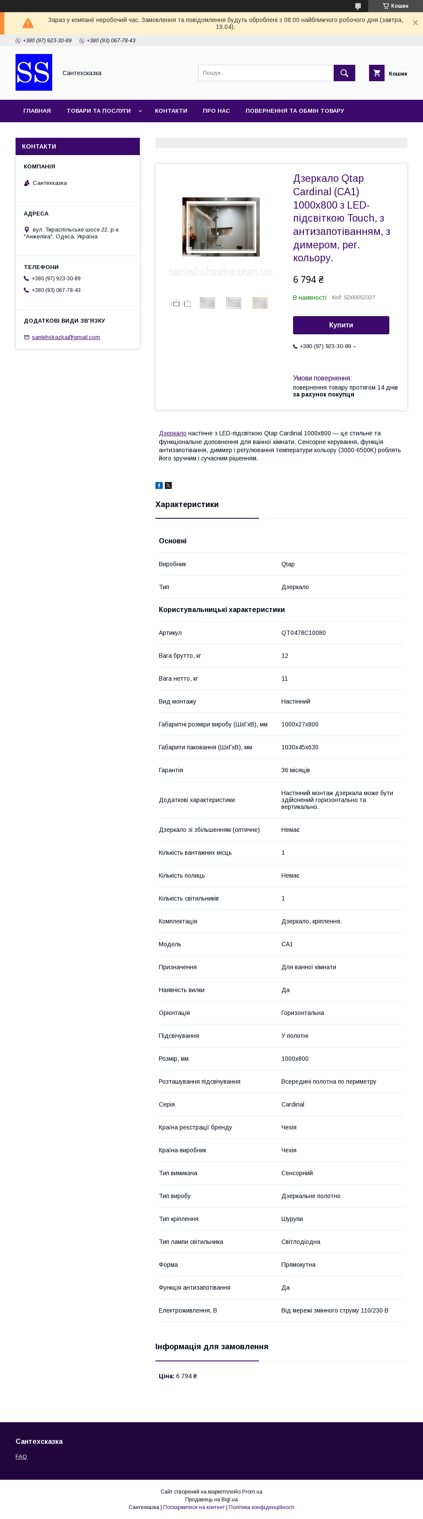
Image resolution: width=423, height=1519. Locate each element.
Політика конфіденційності (261, 1507)
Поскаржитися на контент (194, 1507)
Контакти (171, 111)
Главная (37, 111)
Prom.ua (252, 1492)
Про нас (216, 111)
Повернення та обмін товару (295, 111)
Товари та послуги (98, 111)
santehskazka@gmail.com (66, 337)
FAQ (21, 1456)
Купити (341, 325)
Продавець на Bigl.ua (211, 1500)
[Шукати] (344, 73)
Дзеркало (172, 433)
